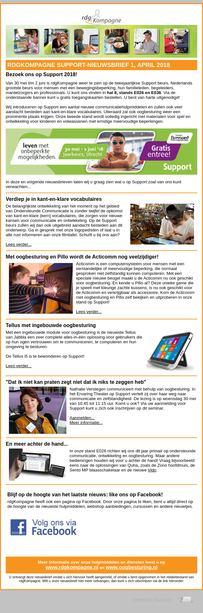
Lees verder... (19, 244)
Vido (152, 470)
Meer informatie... (86, 422)
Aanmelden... (82, 417)
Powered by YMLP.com (151, 599)
